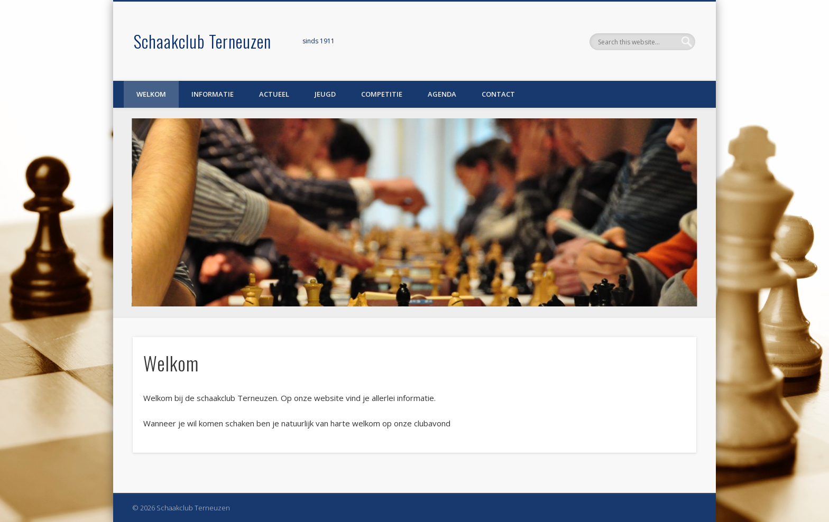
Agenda (442, 94)
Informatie (212, 94)
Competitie (381, 94)
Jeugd (325, 94)
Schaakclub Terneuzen (202, 41)
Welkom (151, 94)
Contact (498, 94)
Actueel (274, 94)
